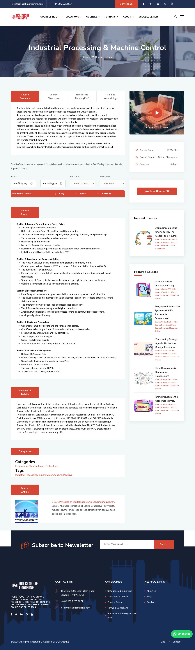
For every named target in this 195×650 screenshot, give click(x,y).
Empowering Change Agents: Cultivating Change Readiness (166, 343)
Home (86, 57)
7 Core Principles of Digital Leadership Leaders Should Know (83, 502)
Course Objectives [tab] (53, 96)
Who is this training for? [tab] (82, 96)
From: (14, 176)
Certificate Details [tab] (25, 392)
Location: (75, 176)
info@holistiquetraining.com (28, 4)
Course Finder (49, 16)
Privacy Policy (114, 602)
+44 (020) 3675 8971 (72, 601)
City (61, 193)
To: (42, 176)
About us (151, 591)
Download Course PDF (157, 191)
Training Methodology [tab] (111, 96)
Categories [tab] (25, 451)
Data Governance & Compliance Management (165, 372)
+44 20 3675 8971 (62, 4)
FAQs (149, 596)
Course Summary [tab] (25, 96)
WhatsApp (181, 634)
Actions (106, 193)
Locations (72, 16)
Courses (91, 16)
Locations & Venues (117, 596)
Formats (110, 16)
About (127, 16)
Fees (83, 193)
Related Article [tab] (25, 490)
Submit (164, 544)
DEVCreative (62, 641)
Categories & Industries (119, 591)
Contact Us (126, 3)
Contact (151, 602)
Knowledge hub (148, 16)
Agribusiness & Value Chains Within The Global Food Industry (166, 232)
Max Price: (105, 176)
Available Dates (21, 193)
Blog (163, 641)
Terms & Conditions (117, 608)
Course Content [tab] (24, 212)
